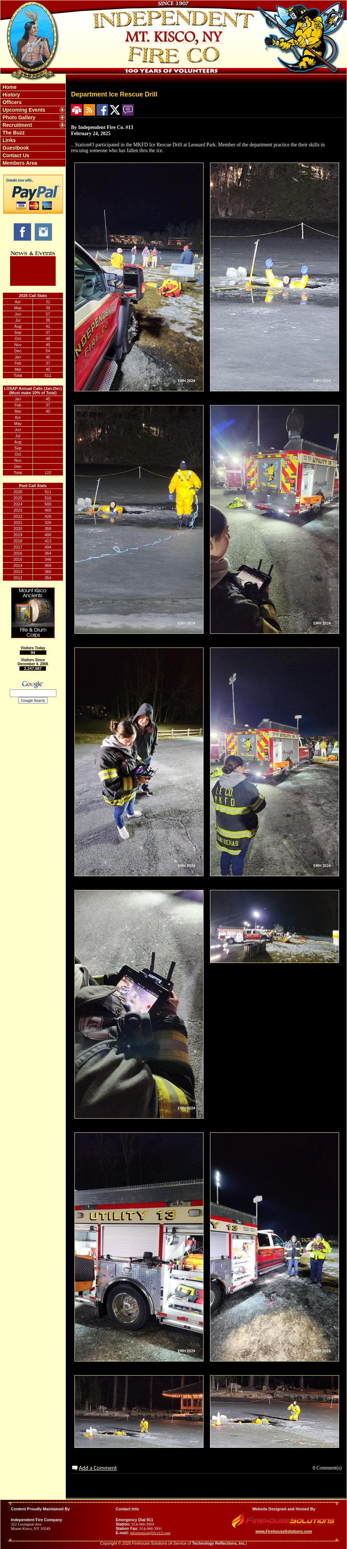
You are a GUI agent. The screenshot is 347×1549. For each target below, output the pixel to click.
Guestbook (15, 148)
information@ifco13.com (150, 1533)
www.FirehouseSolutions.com (284, 1531)
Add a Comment (98, 1467)
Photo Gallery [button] (18, 117)
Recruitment (16, 125)
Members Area (19, 163)
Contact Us (15, 155)
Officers (11, 102)
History (10, 95)
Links (8, 140)
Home (9, 87)
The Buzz (13, 132)
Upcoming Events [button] (23, 110)
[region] (32, 125)
